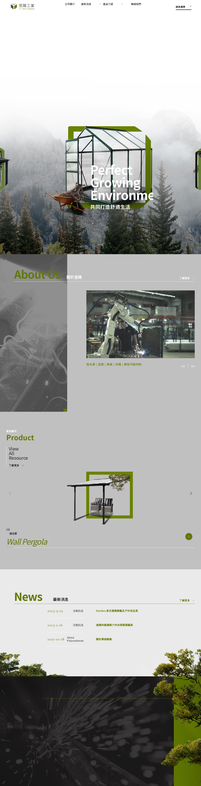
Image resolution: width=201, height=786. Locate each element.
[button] (67, 223)
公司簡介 (87, 7)
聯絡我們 (140, 7)
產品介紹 (121, 7)
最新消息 (101, 7)
